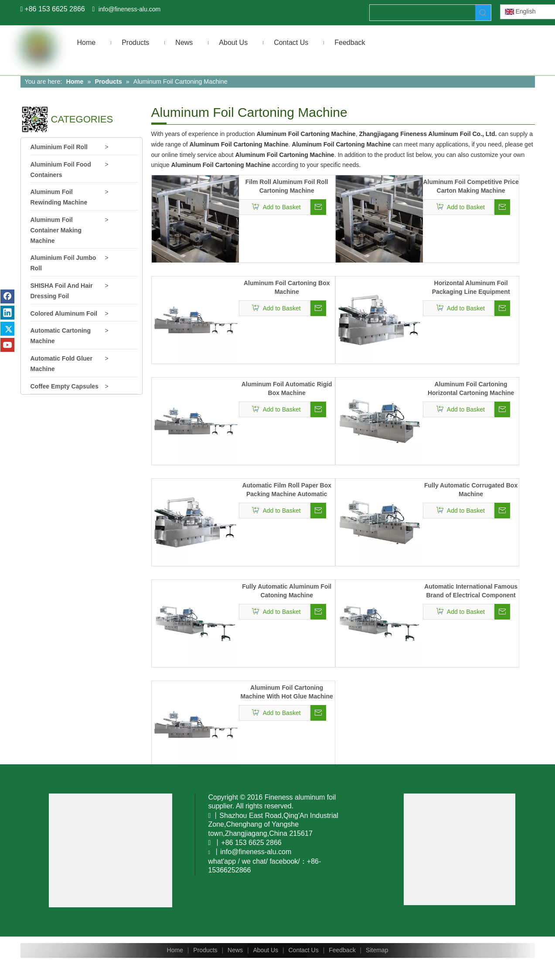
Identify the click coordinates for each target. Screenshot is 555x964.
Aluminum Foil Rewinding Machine (59, 197)
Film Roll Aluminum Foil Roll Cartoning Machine (286, 186)
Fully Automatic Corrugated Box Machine (471, 489)
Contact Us (303, 950)
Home (175, 950)
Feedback (342, 950)
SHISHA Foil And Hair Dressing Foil (62, 291)
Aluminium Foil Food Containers (61, 169)
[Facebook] (7, 296)
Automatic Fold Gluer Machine (61, 363)
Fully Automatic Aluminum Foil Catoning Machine (286, 591)
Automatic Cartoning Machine (61, 335)
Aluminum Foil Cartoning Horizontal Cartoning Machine (471, 388)
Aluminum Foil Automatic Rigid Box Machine (287, 388)
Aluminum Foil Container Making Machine (56, 230)
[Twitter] (7, 329)
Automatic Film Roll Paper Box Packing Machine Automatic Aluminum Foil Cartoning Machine (286, 490)
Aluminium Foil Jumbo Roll (63, 263)
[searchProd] (422, 12)
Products (205, 950)
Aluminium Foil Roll (59, 146)
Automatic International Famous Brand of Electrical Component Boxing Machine (471, 591)
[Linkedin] (7, 313)
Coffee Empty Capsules (65, 386)
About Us (265, 950)
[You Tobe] (111, 850)
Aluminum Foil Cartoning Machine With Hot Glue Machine (287, 692)
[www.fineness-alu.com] (459, 849)
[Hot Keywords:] (483, 12)
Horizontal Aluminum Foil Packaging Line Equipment (471, 287)
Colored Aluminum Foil (64, 313)
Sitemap (377, 950)
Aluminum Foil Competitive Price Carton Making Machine (470, 186)
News (235, 950)
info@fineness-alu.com (130, 9)
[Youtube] (7, 345)
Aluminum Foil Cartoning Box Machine (287, 287)
